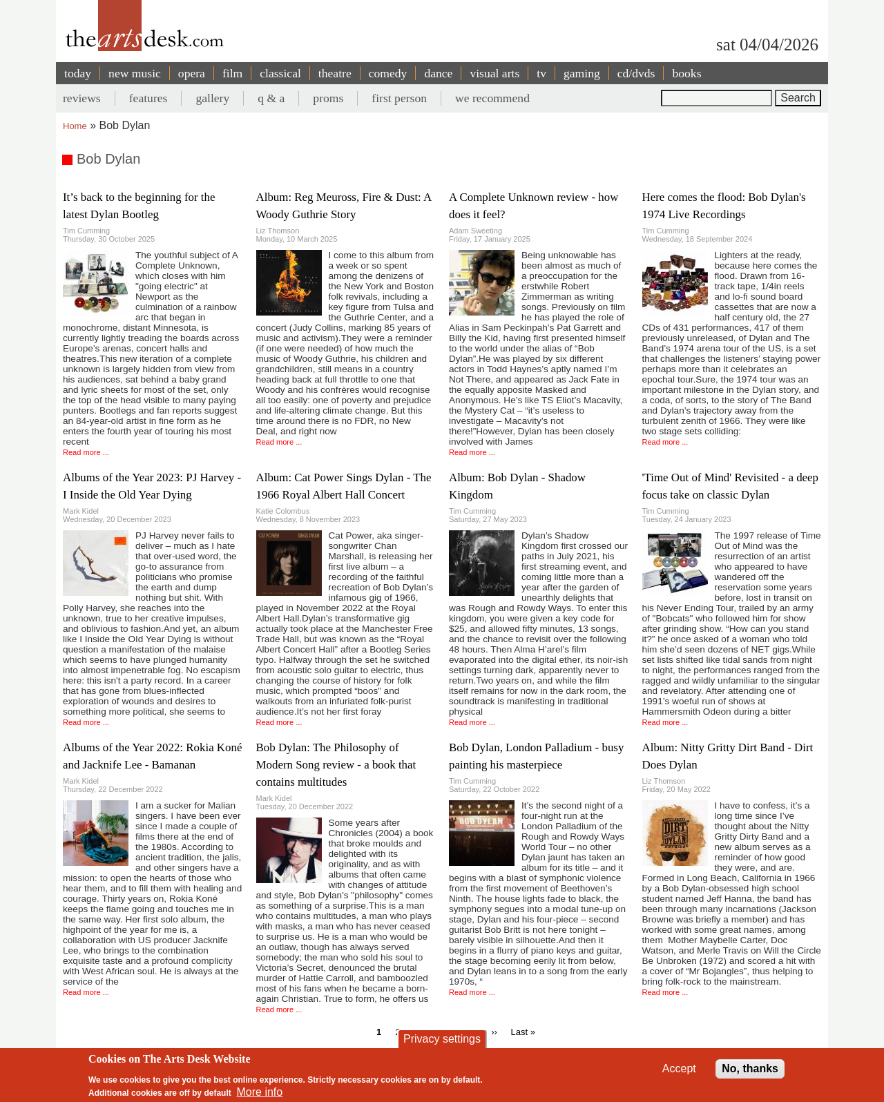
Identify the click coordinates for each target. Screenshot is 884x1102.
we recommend (492, 98)
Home (75, 126)
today (77, 73)
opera (191, 73)
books (686, 73)
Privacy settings (442, 1039)
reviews (82, 98)
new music (134, 73)
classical (280, 73)
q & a (271, 98)
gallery (212, 98)
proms (328, 98)
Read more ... (86, 452)
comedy (388, 73)
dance (438, 73)
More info (260, 1092)
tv (541, 73)
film (232, 73)
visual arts (494, 73)
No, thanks (750, 1068)
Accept (679, 1068)
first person (399, 98)
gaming (582, 73)
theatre (335, 73)
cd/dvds (636, 73)
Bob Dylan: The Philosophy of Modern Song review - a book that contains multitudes (336, 765)
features (148, 98)
